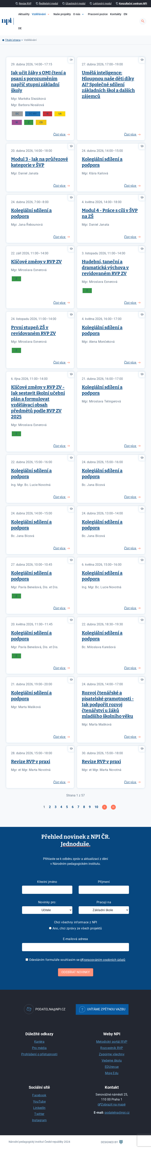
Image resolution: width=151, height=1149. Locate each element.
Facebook (39, 1095)
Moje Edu (112, 1073)
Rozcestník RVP (111, 1048)
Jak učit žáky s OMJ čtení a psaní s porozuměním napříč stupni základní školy (38, 81)
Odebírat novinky (75, 972)
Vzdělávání (39, 14)
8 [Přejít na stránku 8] (84, 807)
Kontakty (115, 14)
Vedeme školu (112, 1060)
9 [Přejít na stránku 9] (90, 807)
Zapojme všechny (111, 1054)
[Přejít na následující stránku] (104, 807)
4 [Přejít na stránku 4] (61, 807)
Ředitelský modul (48, 3)
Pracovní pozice (98, 14)
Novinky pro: (47, 902)
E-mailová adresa (75, 939)
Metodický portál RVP (111, 1042)
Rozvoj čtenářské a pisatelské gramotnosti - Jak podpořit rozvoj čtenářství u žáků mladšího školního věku (108, 704)
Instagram (39, 1120)
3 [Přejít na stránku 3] (55, 807)
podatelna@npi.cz (117, 1112)
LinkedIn (39, 1108)
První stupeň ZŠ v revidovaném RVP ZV (33, 330)
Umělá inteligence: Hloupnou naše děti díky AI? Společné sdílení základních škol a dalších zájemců (108, 84)
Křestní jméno (47, 882)
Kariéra (39, 1042)
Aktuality (23, 14)
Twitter (39, 1114)
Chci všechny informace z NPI (75, 922)
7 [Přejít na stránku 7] (78, 807)
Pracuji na (104, 902)
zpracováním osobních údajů (104, 960)
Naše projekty (62, 14)
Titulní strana (12, 39)
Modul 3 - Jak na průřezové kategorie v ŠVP (39, 162)
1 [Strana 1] (44, 807)
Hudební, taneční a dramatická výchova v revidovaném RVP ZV (105, 267)
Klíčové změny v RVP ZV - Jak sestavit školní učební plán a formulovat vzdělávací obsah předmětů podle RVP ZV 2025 (38, 401)
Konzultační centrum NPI (133, 3)
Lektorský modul (102, 3)
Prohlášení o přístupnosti (39, 1054)
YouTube (39, 1101)
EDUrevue (112, 1067)
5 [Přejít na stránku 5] (67, 807)
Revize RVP (25, 3)
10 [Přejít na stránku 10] (96, 807)
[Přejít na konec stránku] (113, 807)
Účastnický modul (75, 3)
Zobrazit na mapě (113, 1104)
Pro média (39, 1048)
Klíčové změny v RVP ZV (36, 261)
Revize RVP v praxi (30, 761)
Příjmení (104, 882)
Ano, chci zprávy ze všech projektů (75, 928)
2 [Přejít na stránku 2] (50, 807)
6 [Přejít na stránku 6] (73, 807)
